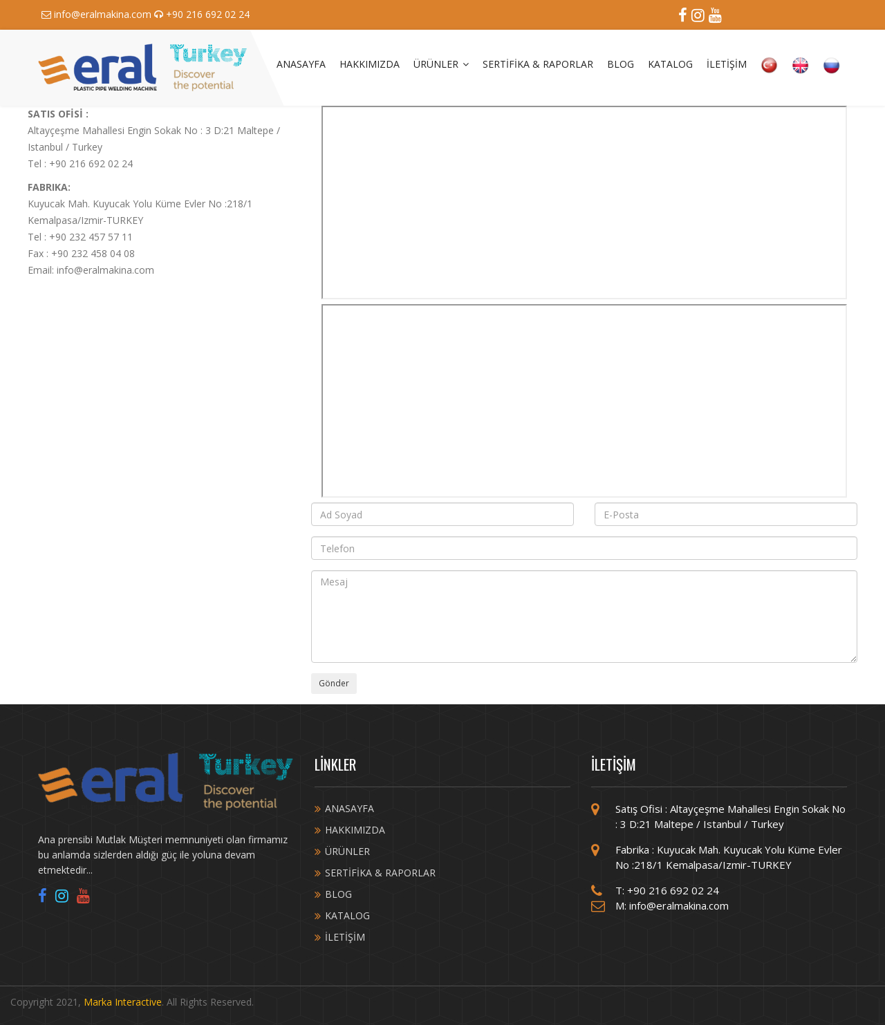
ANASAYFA (301, 63)
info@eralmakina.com (97, 14)
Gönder (334, 683)
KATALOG (670, 63)
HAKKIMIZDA (369, 63)
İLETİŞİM (727, 63)
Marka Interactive (123, 1001)
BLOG (620, 63)
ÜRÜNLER (441, 63)
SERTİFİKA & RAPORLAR (538, 63)
